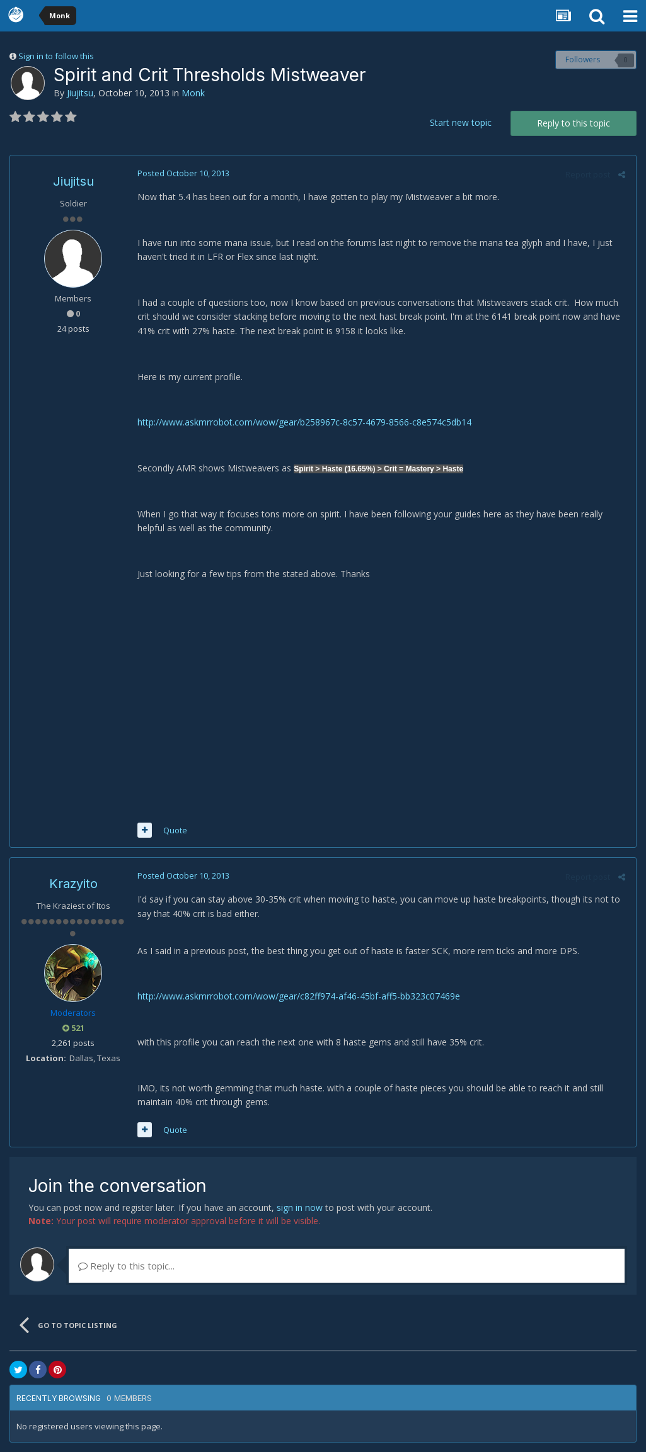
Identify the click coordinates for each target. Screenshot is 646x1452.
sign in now (300, 1207)
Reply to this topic (573, 123)
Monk (193, 93)
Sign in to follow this (56, 56)
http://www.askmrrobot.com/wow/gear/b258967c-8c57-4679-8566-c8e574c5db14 (303, 422)
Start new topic (461, 122)
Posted (182, 173)
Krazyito (73, 883)
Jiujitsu (80, 93)
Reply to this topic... (126, 1265)
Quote (174, 830)
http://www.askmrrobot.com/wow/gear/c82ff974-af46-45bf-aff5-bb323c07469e (297, 996)
